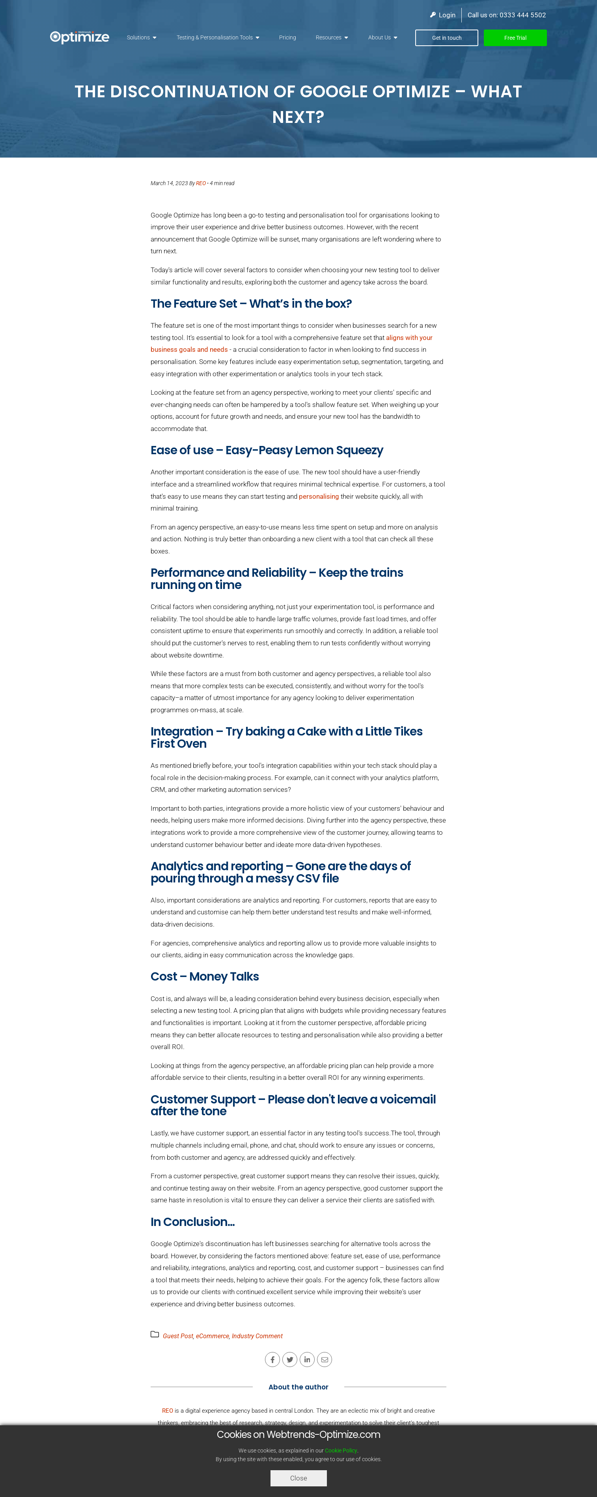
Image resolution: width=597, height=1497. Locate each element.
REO (201, 183)
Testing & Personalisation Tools (215, 37)
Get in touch (447, 38)
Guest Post (178, 1336)
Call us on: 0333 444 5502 (507, 15)
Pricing (287, 37)
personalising (319, 496)
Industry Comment (257, 1336)
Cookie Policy (341, 1450)
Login (442, 15)
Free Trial (515, 38)
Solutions (138, 37)
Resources (328, 37)
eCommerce (212, 1336)
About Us (379, 37)
